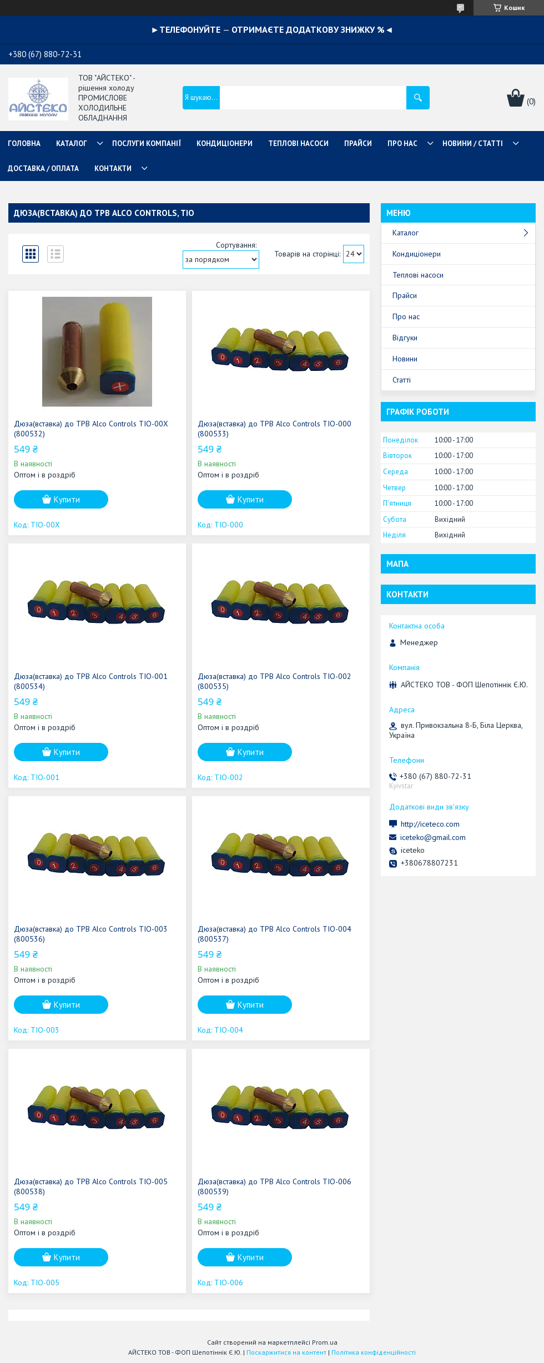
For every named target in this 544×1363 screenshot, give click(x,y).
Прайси (404, 295)
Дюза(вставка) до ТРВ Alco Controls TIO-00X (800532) (91, 429)
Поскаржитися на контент (286, 1352)
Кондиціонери (416, 254)
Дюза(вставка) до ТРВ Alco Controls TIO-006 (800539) (274, 1186)
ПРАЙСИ (358, 143)
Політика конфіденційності (373, 1352)
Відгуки (404, 338)
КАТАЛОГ (71, 143)
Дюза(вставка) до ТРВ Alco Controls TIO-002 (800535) (274, 681)
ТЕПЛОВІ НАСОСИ (298, 143)
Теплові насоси (418, 275)
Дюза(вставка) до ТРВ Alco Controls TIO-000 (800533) (274, 429)
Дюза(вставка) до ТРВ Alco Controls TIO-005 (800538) (91, 1186)
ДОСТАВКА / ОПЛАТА (43, 168)
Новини (404, 359)
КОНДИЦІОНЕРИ (225, 143)
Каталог (405, 233)
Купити (67, 499)
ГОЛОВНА (24, 143)
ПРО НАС (402, 143)
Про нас (406, 316)
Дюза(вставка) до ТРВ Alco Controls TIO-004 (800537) (274, 934)
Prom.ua (325, 1342)
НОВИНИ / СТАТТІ (472, 143)
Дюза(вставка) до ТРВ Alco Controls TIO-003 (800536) (91, 934)
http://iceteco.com (430, 824)
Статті (401, 380)
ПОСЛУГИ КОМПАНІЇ (146, 143)
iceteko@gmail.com (433, 837)
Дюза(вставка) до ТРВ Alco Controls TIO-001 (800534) (91, 681)
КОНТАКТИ (113, 168)
